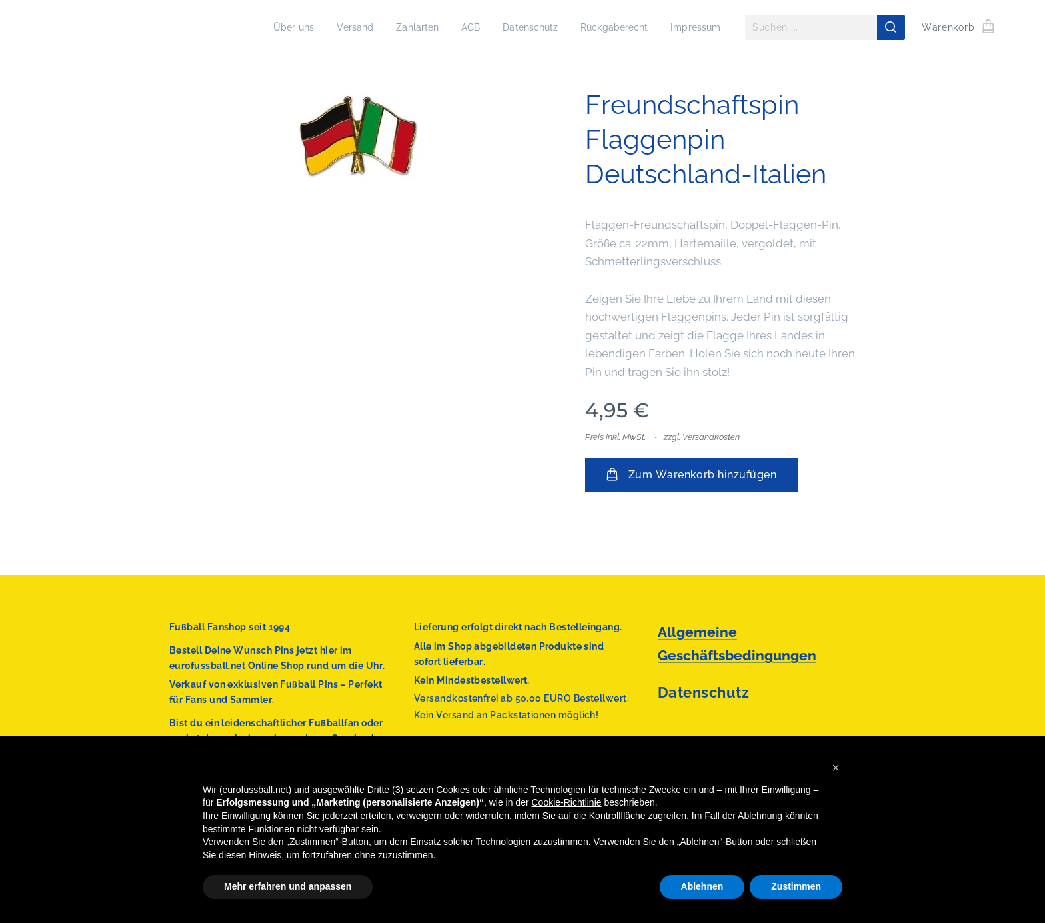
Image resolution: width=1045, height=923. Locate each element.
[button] (835, 767)
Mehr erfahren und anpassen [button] (287, 886)
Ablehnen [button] (702, 886)
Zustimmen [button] (796, 886)
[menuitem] (270, 27)
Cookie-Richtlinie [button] (567, 802)
